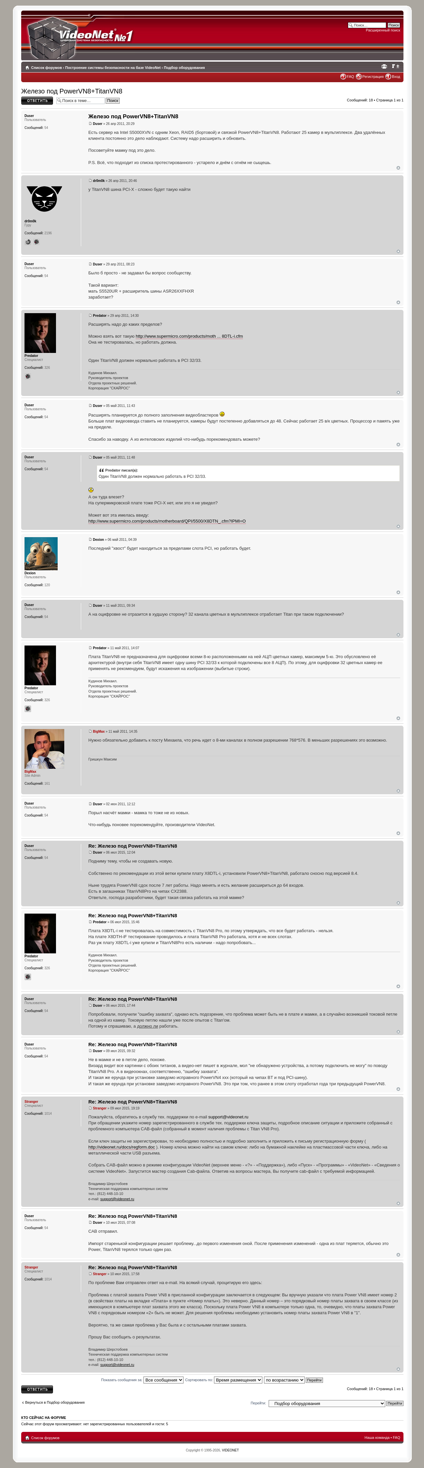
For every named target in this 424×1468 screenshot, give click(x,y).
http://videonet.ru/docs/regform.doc (121, 1147)
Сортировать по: (223, 1380)
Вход (396, 77)
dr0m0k (99, 181)
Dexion (98, 539)
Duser (97, 124)
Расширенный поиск (383, 30)
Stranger (100, 1108)
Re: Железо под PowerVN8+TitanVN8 (132, 846)
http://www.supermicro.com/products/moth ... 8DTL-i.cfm (189, 336)
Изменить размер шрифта (395, 66)
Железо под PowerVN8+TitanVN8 (71, 91)
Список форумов (46, 68)
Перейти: (258, 1403)
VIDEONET (230, 1450)
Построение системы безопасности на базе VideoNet (113, 68)
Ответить (37, 100)
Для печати (385, 66)
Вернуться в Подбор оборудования (54, 1402)
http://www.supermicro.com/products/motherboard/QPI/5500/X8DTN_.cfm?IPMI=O (167, 521)
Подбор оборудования (184, 68)
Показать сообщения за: (142, 1380)
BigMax (99, 731)
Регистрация (373, 77)
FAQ (350, 77)
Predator (100, 315)
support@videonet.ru (228, 1116)
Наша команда (377, 1438)
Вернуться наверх (398, 168)
